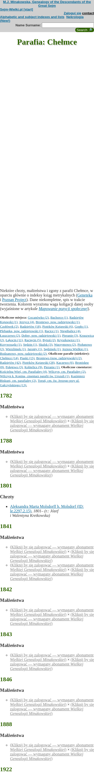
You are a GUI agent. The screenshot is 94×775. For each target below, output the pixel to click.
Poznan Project (14, 300)
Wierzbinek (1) (16, 349)
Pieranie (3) (70, 335)
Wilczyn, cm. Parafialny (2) (66, 371)
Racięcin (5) (33, 340)
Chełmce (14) (9, 358)
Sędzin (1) (30, 344)
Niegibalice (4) (70, 331)
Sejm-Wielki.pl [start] (16, 9)
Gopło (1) (81, 326)
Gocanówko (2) (38, 317)
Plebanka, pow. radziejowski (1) (21, 331)
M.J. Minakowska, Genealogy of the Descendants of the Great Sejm (47, 4)
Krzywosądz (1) (11, 344)
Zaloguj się (72, 13)
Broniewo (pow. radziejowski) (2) (58, 358)
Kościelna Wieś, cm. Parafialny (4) (23, 371)
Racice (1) (51, 331)
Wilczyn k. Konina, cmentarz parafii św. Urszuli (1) (34, 376)
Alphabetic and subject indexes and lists (32, 17)
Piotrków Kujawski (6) (57, 326)
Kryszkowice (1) (68, 340)
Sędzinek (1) (52, 349)
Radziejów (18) (30, 326)
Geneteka (84, 295)
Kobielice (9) (33, 367)
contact (88, 13)
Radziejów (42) (10, 362)
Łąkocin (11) (14, 340)
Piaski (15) (27, 358)
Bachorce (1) (59, 317)
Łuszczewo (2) (10, 335)
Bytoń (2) (49, 340)
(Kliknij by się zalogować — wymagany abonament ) (51, 418)
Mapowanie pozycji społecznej (63, 309)
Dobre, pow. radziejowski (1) (41, 335)
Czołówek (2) (9, 326)
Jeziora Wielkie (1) (74, 349)
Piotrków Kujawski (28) (38, 362)
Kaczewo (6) (64, 362)
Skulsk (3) (45, 344)
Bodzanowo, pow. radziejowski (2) (23, 353)
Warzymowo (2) (65, 344)
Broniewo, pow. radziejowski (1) (57, 322)
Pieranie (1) (52, 367)
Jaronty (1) (34, 349)
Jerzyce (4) (26, 322)
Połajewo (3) (14, 367)
